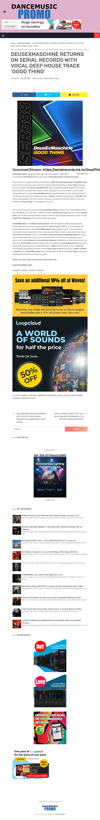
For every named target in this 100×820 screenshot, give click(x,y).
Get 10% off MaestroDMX (50, 455)
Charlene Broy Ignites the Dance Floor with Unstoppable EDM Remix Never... (52, 598)
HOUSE (59, 395)
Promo (79, 395)
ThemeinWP (60, 814)
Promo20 (16, 398)
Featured (32, 395)
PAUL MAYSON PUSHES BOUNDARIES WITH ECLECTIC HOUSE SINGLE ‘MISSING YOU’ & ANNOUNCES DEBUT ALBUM (31, 418)
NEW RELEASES (69, 395)
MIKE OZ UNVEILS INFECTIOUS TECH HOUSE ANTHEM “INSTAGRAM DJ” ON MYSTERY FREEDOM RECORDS (69, 416)
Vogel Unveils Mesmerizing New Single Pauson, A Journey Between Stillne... (52, 609)
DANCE (25, 395)
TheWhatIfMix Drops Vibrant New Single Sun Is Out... (43, 575)
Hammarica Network (46, 395)
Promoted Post (28, 398)
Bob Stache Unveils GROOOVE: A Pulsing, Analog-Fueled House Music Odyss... (53, 586)
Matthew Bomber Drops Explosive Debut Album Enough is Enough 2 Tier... (51, 516)
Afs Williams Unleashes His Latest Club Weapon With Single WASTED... (50, 552)
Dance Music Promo (51, 78)
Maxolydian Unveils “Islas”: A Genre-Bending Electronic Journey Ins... (49, 541)
